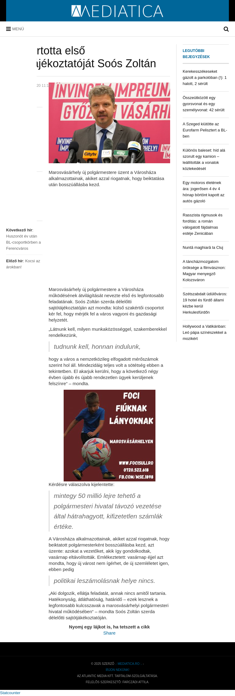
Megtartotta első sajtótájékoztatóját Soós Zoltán (81, 57)
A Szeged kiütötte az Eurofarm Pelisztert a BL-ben (205, 130)
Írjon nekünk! (117, 670)
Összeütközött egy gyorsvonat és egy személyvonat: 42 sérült (204, 103)
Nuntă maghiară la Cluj (203, 247)
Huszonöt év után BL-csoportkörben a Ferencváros (23, 242)
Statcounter (10, 692)
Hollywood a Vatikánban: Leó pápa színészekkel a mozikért (204, 332)
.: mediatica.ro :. (128, 663)
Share (109, 632)
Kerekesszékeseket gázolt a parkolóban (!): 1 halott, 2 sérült (205, 77)
